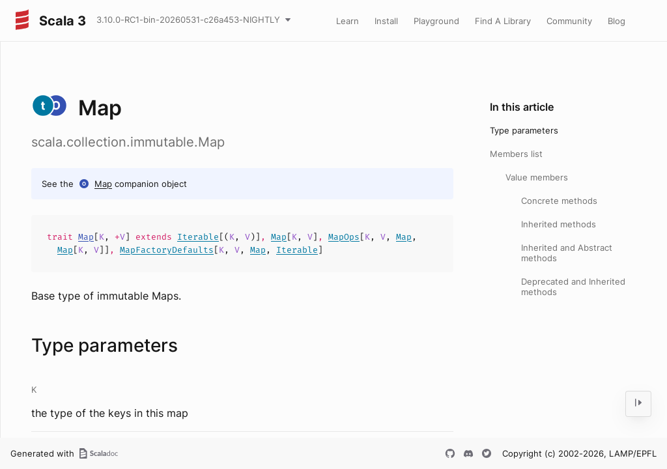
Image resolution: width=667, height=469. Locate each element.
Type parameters (524, 130)
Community (569, 21)
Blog (616, 21)
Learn (347, 21)
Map (103, 183)
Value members (536, 177)
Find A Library (503, 21)
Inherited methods (558, 224)
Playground (436, 21)
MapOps (344, 236)
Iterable (198, 236)
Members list (516, 154)
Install (386, 21)
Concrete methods (559, 200)
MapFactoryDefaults (167, 249)
